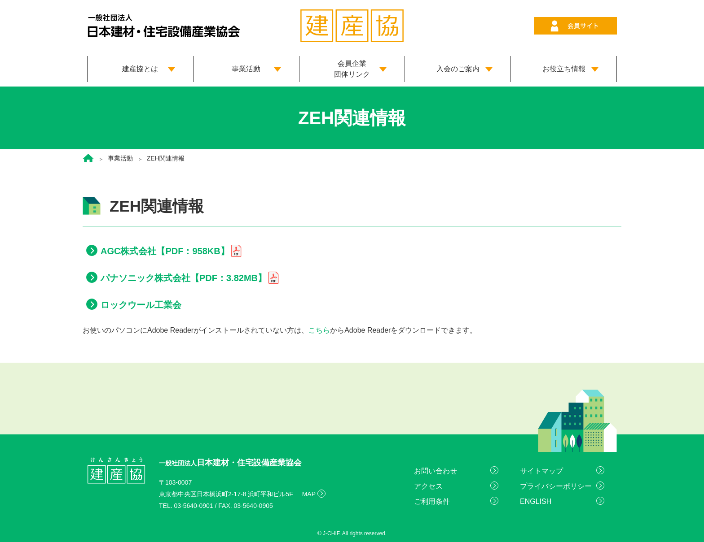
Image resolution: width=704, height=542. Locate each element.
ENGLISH (535, 501)
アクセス (428, 486)
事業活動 (246, 69)
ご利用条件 (432, 501)
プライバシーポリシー (556, 486)
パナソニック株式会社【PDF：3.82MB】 (184, 278)
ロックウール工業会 (141, 305)
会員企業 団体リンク (352, 69)
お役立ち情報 (563, 69)
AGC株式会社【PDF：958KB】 (165, 251)
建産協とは (140, 69)
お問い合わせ (435, 471)
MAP (309, 494)
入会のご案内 (458, 69)
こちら (319, 330)
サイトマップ (541, 471)
